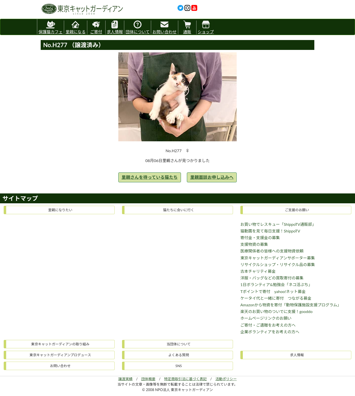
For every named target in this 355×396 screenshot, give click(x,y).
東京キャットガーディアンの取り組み (60, 344)
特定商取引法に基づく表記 (185, 379)
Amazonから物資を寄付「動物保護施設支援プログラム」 (290, 304)
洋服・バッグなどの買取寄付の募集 (271, 277)
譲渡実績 (125, 379)
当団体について (179, 344)
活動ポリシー (226, 379)
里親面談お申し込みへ (211, 177)
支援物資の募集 (254, 244)
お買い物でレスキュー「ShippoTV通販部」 (278, 224)
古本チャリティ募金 (258, 271)
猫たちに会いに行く (178, 210)
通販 (187, 27)
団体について (137, 27)
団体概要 (148, 379)
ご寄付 (96, 27)
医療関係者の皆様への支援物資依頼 (271, 251)
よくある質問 (178, 355)
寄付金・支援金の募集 (260, 237)
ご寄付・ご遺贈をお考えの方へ (268, 325)
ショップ (206, 27)
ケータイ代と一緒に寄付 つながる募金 (275, 298)
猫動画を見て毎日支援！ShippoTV (270, 231)
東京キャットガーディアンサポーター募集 (277, 257)
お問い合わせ (164, 27)
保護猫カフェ (50, 26)
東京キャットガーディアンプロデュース (60, 355)
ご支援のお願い (297, 210)
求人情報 (115, 27)
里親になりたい (60, 210)
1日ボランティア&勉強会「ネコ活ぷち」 (276, 284)
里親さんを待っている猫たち (150, 177)
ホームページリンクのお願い (265, 318)
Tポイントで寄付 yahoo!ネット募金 (273, 291)
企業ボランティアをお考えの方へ (269, 331)
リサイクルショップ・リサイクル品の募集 (277, 264)
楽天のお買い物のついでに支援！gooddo (276, 311)
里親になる (75, 27)
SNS (179, 366)
